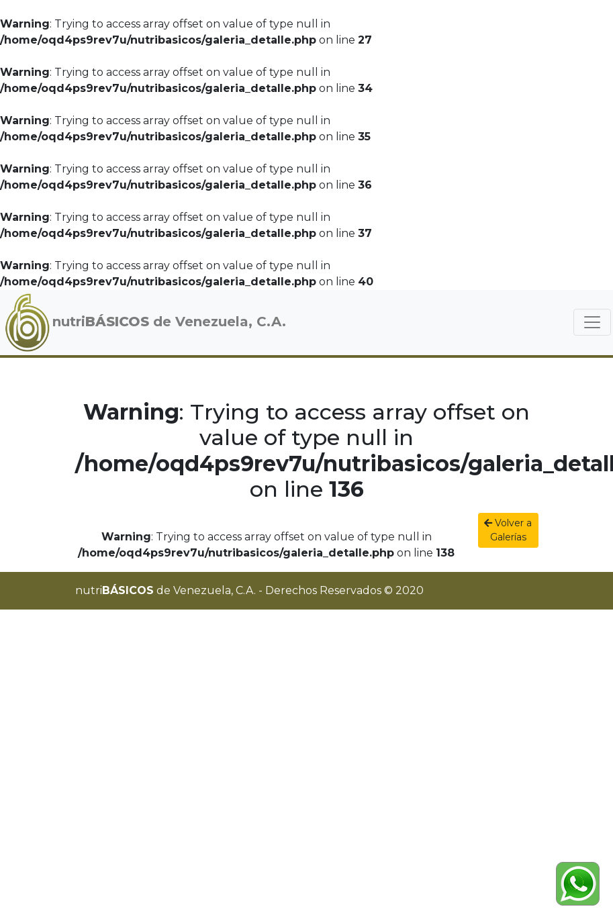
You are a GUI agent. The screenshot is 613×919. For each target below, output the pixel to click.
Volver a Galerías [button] (508, 530)
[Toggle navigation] (592, 322)
